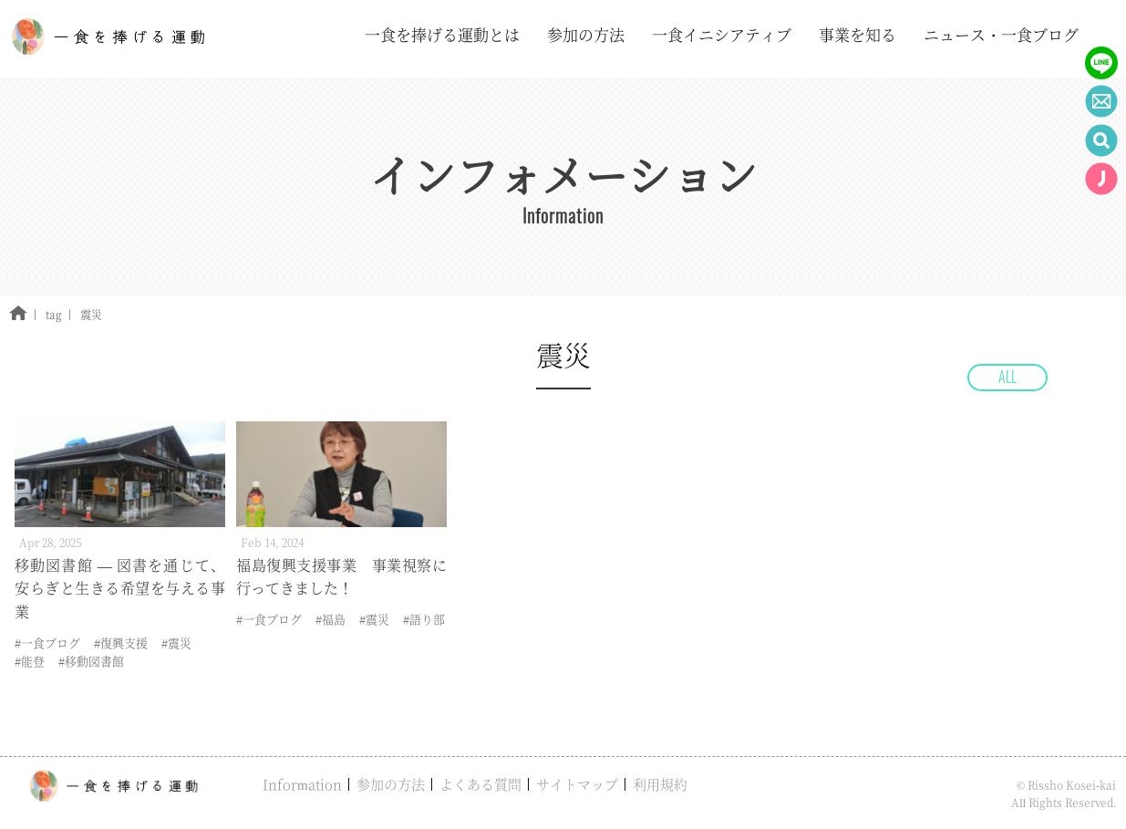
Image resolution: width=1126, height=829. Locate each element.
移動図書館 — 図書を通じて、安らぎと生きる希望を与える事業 (120, 588)
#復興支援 (121, 642)
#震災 (176, 642)
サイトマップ (577, 783)
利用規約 (660, 783)
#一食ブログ (47, 642)
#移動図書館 (91, 660)
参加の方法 (390, 783)
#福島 (330, 618)
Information (302, 783)
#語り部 (424, 618)
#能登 (30, 660)
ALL (1007, 377)
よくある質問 (480, 783)
